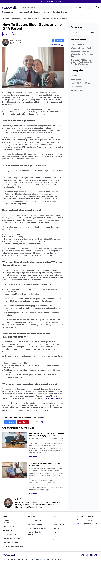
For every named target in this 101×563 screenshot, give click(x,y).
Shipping (55, 528)
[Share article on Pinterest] (23, 422)
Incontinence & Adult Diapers (29, 12)
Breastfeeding (76, 87)
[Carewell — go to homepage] (9, 8)
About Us (55, 520)
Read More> (33, 456)
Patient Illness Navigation (37, 528)
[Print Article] (56, 45)
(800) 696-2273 (84, 520)
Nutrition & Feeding (10, 526)
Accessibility (36, 559)
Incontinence (76, 79)
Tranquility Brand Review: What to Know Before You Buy (82, 54)
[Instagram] (87, 555)
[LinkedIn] (91, 555)
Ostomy (74, 75)
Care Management (34, 520)
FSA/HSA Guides (78, 90)
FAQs (54, 536)
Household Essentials (11, 542)
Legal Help (17, 34)
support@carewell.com (87, 524)
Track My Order (58, 524)
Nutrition (46, 12)
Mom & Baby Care (9, 534)
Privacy (20, 559)
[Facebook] (82, 555)
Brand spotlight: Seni (80, 44)
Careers (55, 540)
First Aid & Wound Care (80, 83)
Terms (27, 559)
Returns (55, 532)
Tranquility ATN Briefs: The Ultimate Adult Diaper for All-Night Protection (83, 62)
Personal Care (8, 530)
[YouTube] (96, 555)
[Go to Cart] (97, 7)
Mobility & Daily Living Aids (13, 546)
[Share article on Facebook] (58, 40)
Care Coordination (60, 12)
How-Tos (6, 34)
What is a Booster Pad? (81, 48)
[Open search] (46, 8)
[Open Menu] (8, 12)
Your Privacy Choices (52, 559)
